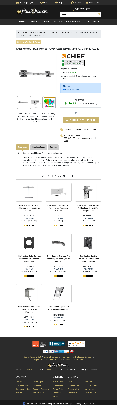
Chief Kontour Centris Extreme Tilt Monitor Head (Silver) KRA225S (88, 259)
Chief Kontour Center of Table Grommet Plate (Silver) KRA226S (28, 208)
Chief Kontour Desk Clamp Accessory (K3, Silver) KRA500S (29, 309)
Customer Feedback (41, 389)
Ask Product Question (86, 138)
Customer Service (23, 385)
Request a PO (73, 389)
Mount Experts (38, 381)
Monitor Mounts (73, 22)
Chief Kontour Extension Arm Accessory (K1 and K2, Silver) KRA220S (58, 259)
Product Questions (91, 393)
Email (66, 140)
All (99, 22)
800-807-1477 (69, 138)
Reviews (53, 147)
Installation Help (39, 393)
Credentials (37, 385)
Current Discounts (51, 357)
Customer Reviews (23, 389)
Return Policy (58, 389)
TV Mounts (34, 22)
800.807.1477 (82, 9)
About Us (19, 393)
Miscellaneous (67, 32)
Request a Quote (40, 359)
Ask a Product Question (82, 357)
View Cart (88, 381)
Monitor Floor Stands (53, 22)
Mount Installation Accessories (50, 32)
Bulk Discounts (56, 359)
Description (22, 147)
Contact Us (20, 381)
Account (78, 2)
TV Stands (22, 22)
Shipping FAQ (58, 385)
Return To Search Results (29, 42)
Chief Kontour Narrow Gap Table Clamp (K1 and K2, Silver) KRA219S (88, 208)
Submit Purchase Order (74, 359)
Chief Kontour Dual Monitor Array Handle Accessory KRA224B (58, 208)
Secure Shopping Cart (32, 357)
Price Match (66, 357)
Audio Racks (90, 22)
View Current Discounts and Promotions (80, 129)
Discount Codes (74, 385)
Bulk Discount (90, 389)
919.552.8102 (49, 369)
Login (70, 381)
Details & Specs (38, 147)
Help (58, 2)
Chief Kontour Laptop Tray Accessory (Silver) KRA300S (58, 308)
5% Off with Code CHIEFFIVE (76, 89)
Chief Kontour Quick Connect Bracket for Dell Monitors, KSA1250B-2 (29, 259)
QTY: (76, 113)
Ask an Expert (58, 381)
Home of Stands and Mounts (28, 32)
